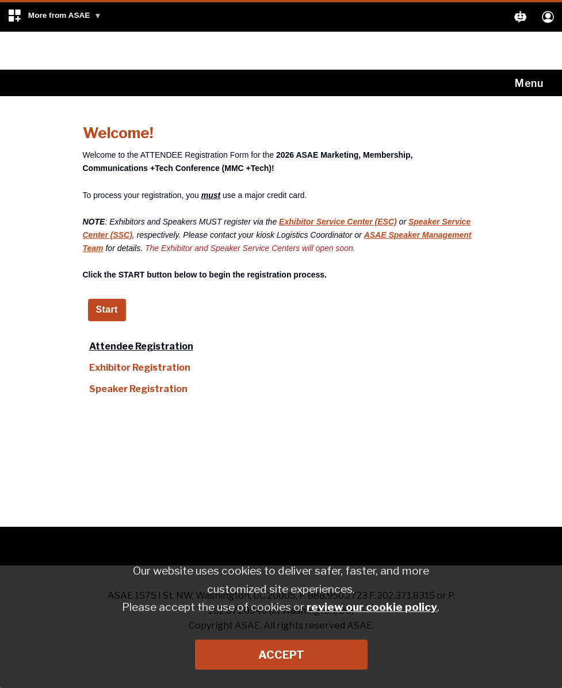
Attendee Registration (141, 346)
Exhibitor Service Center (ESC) (338, 221)
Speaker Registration (138, 388)
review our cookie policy (372, 607)
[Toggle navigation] (531, 83)
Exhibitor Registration (139, 367)
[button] (54, 17)
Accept (281, 655)
